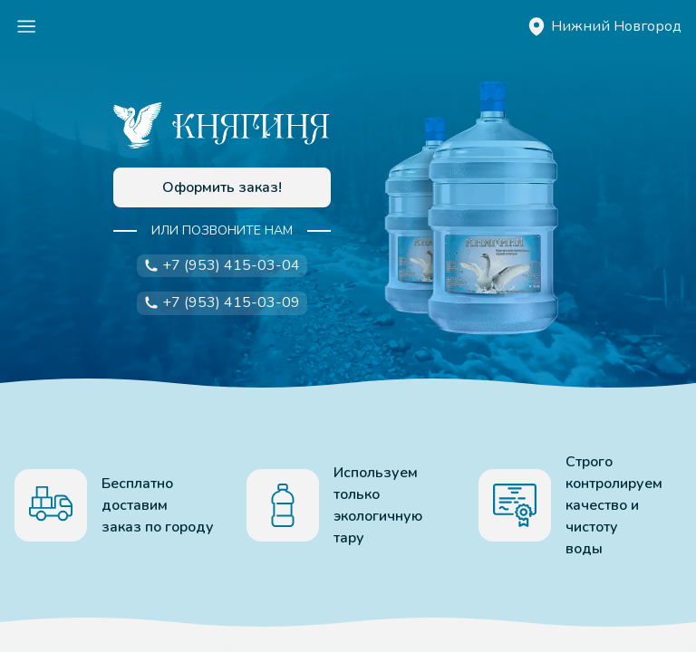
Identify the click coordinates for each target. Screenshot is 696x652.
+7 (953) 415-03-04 (222, 265)
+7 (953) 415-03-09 (222, 302)
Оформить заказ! (222, 187)
